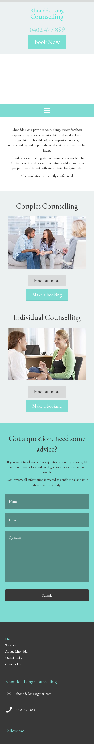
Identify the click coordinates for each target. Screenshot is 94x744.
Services (10, 645)
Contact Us (13, 664)
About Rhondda (16, 652)
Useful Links (13, 658)
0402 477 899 (47, 29)
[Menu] (47, 110)
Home (9, 639)
